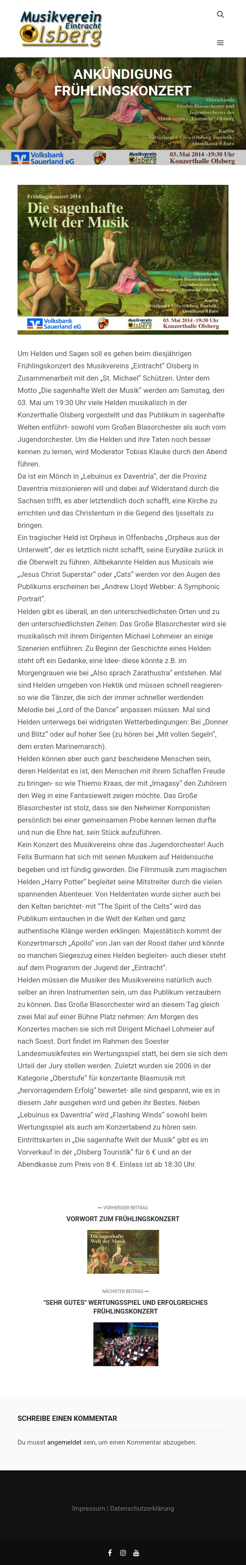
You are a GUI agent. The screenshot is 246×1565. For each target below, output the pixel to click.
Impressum (88, 1508)
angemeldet (64, 1442)
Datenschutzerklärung (142, 1508)
